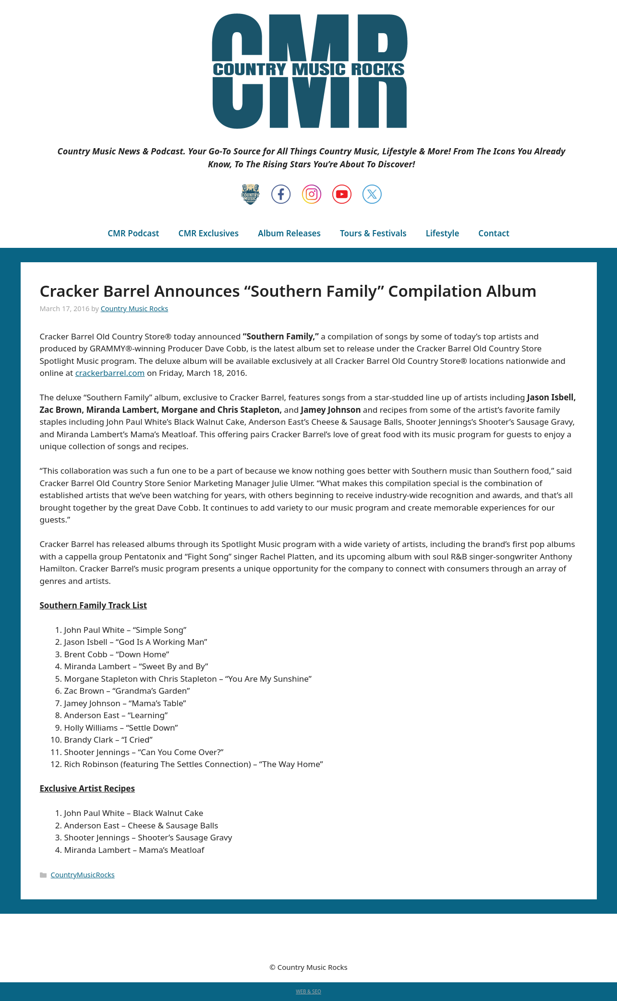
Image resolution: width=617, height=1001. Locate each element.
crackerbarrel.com (110, 372)
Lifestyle (443, 233)
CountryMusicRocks (83, 874)
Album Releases (289, 233)
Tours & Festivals (373, 233)
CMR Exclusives (209, 233)
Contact (493, 233)
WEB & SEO (308, 991)
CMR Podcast (133, 233)
